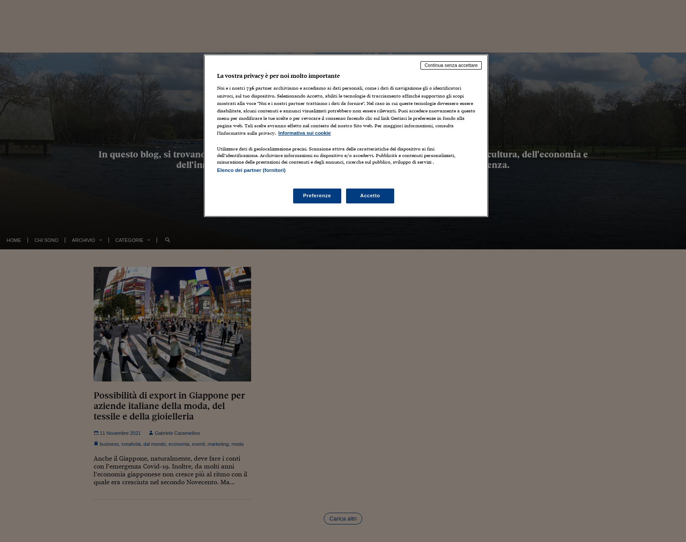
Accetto (370, 195)
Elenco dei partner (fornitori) (251, 170)
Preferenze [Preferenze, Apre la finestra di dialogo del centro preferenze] (317, 195)
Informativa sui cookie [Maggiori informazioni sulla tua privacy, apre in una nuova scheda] (304, 133)
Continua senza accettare (451, 65)
